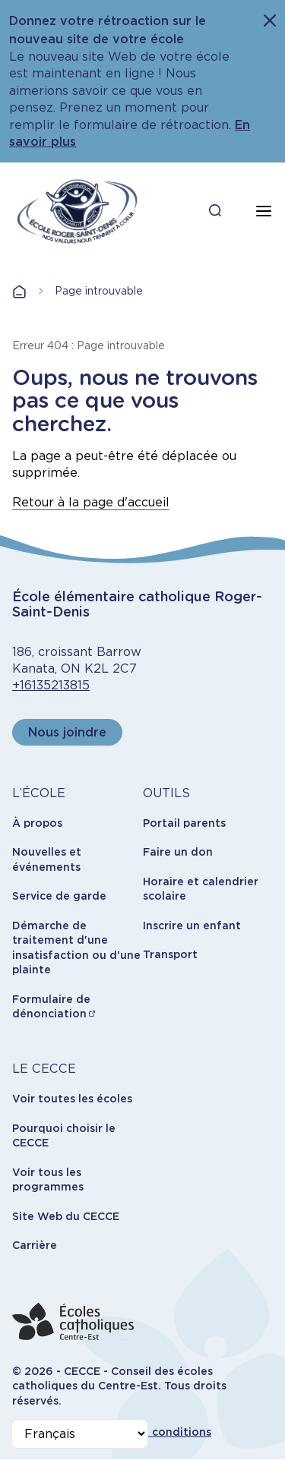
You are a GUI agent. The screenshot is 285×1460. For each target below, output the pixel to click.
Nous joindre (67, 732)
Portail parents (184, 823)
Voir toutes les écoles (72, 1099)
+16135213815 (51, 685)
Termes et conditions (152, 1432)
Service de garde (59, 896)
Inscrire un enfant (192, 925)
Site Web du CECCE (65, 1216)
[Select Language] (79, 1434)
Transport (170, 954)
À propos (37, 823)
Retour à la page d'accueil (90, 502)
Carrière (34, 1245)
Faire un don (178, 852)
